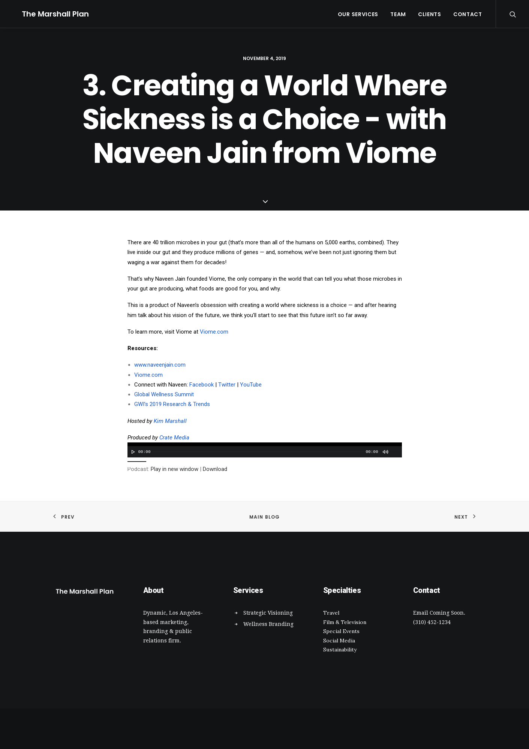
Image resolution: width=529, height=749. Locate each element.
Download (215, 469)
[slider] (259, 451)
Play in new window (174, 469)
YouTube (251, 384)
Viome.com (214, 331)
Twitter (226, 384)
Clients (429, 14)
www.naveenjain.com (160, 364)
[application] (264, 449)
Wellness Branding (268, 624)
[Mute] (385, 452)
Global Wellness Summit (164, 394)
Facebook (201, 384)
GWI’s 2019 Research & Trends (172, 404)
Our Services (358, 14)
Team (398, 14)
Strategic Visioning (268, 613)
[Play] (132, 452)
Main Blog (264, 517)
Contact (467, 14)
